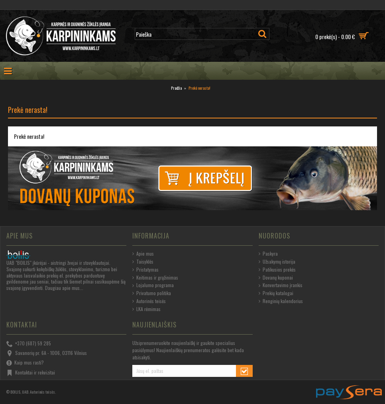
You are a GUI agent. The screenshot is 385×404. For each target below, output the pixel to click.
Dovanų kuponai (276, 277)
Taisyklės (142, 261)
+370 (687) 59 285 (28, 343)
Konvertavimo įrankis (280, 285)
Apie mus (143, 253)
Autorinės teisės (149, 301)
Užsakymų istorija (277, 261)
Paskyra (268, 253)
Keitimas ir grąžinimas (155, 277)
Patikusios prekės (277, 269)
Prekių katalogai (276, 293)
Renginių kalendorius (281, 301)
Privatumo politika (151, 293)
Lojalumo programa (153, 285)
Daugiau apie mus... (64, 287)
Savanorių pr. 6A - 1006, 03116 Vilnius (46, 353)
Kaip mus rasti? (25, 363)
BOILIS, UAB (19, 392)
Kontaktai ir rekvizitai (30, 373)
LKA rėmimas (146, 309)
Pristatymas (145, 269)
